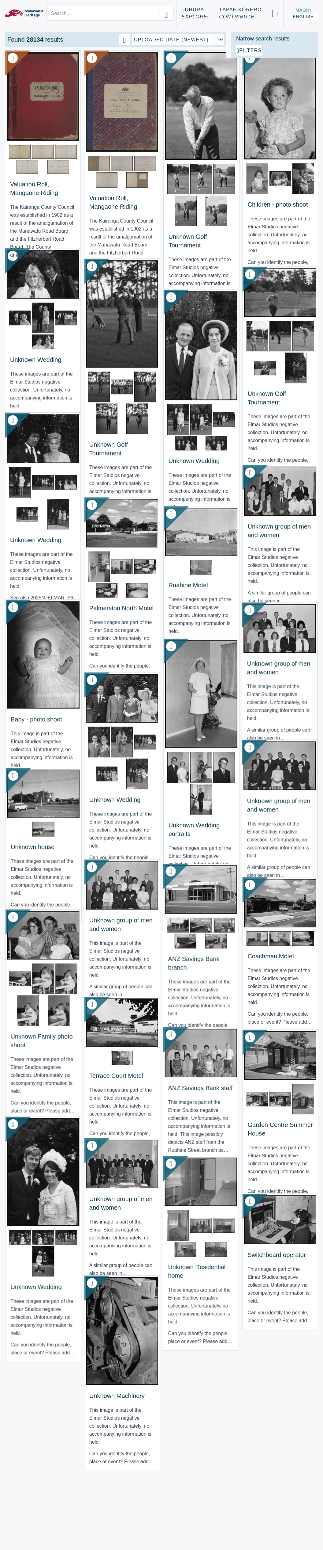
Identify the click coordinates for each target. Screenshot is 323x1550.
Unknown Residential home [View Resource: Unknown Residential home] (137, 1260)
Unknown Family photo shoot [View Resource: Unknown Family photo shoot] (27, 1037)
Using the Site (32, 1531)
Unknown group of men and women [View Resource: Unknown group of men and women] (196, 523)
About (19, 1516)
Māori (303, 10)
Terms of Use (30, 1523)
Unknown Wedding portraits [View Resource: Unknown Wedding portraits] (134, 784)
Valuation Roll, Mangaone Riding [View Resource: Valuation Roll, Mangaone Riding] (29, 169)
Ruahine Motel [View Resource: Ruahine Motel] (142, 567)
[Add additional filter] (274, 120)
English (303, 16)
